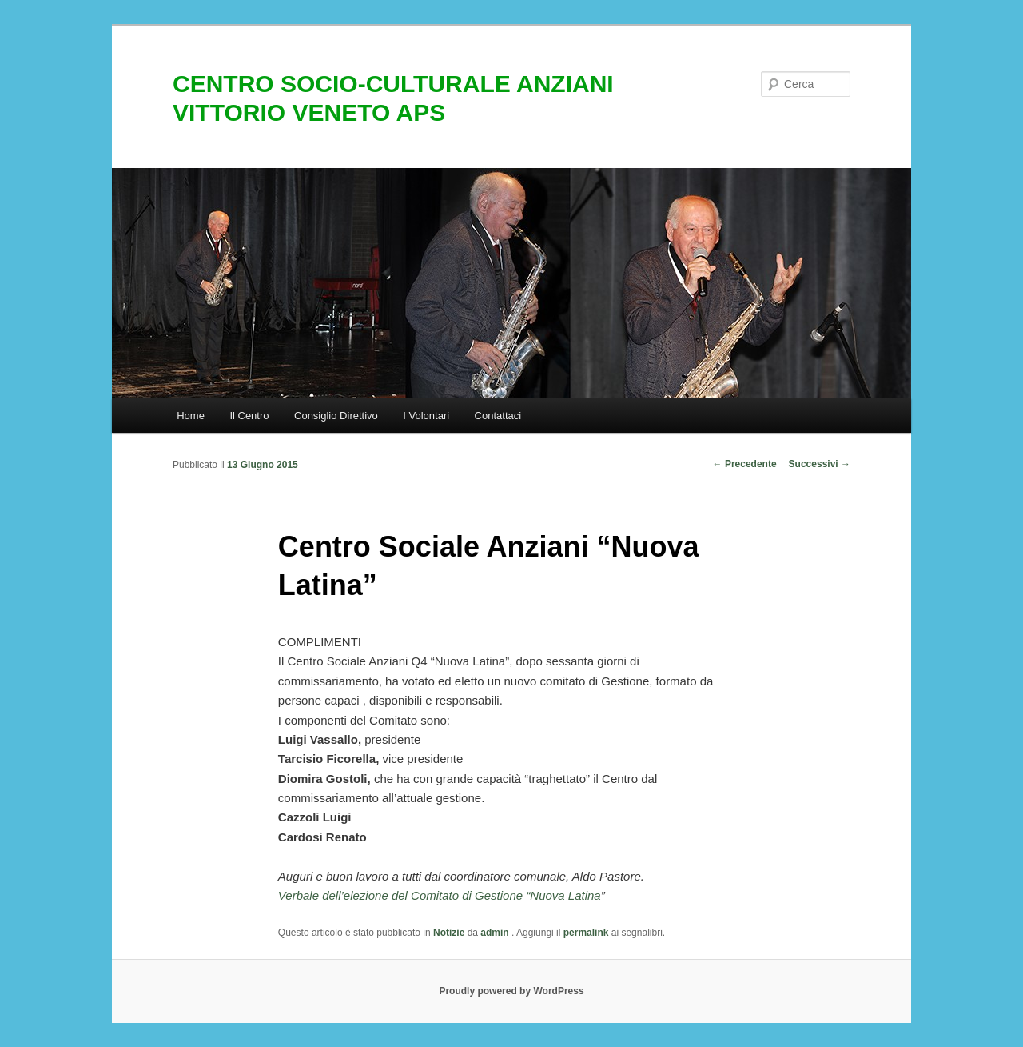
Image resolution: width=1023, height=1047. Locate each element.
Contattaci (498, 416)
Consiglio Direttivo (336, 416)
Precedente (745, 464)
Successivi (819, 464)
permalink (586, 932)
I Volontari (426, 416)
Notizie (448, 932)
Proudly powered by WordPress (511, 991)
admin (496, 932)
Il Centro (249, 416)
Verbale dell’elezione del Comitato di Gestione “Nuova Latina (439, 895)
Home (191, 416)
